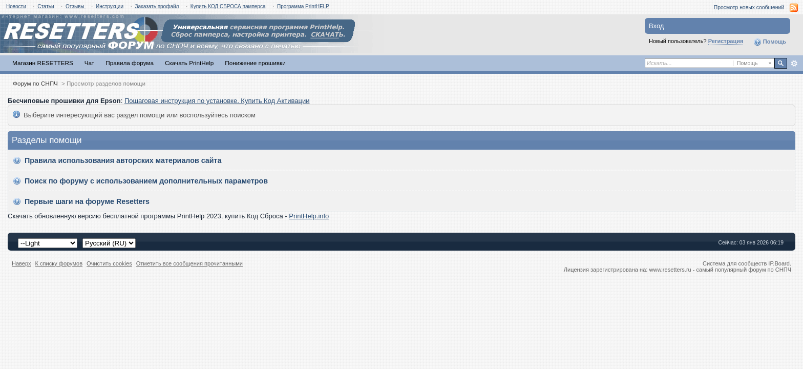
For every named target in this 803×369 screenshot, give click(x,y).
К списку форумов (59, 263)
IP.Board (779, 263)
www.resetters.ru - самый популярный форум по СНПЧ (720, 269)
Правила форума (129, 62)
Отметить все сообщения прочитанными (189, 263)
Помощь (769, 42)
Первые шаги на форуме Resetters (87, 201)
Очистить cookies (109, 263)
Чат (89, 62)
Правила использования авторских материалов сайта (123, 160)
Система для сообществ (735, 263)
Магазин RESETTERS (42, 62)
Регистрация (726, 41)
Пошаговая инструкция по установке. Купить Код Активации (217, 101)
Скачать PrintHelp (189, 62)
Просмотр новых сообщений (749, 7)
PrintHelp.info (309, 216)
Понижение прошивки (255, 62)
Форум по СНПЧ (35, 83)
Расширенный (794, 63)
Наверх (21, 263)
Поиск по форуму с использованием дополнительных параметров (146, 181)
